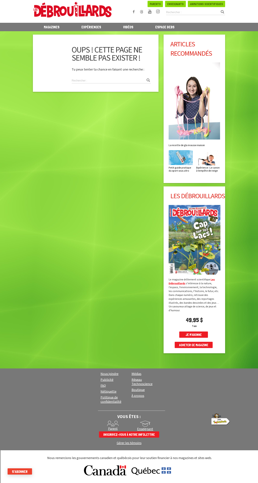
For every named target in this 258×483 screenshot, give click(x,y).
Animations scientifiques (206, 4)
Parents (155, 4)
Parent (113, 428)
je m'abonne (194, 335)
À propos (138, 395)
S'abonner (20, 471)
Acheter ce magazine (193, 345)
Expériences (91, 27)
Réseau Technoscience (142, 381)
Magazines (52, 27)
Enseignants (175, 4)
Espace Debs (165, 27)
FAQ (103, 385)
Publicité (107, 379)
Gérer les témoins (129, 443)
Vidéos (128, 27)
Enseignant (145, 429)
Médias (136, 373)
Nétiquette (108, 391)
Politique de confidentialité (111, 399)
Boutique (138, 390)
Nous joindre (109, 373)
